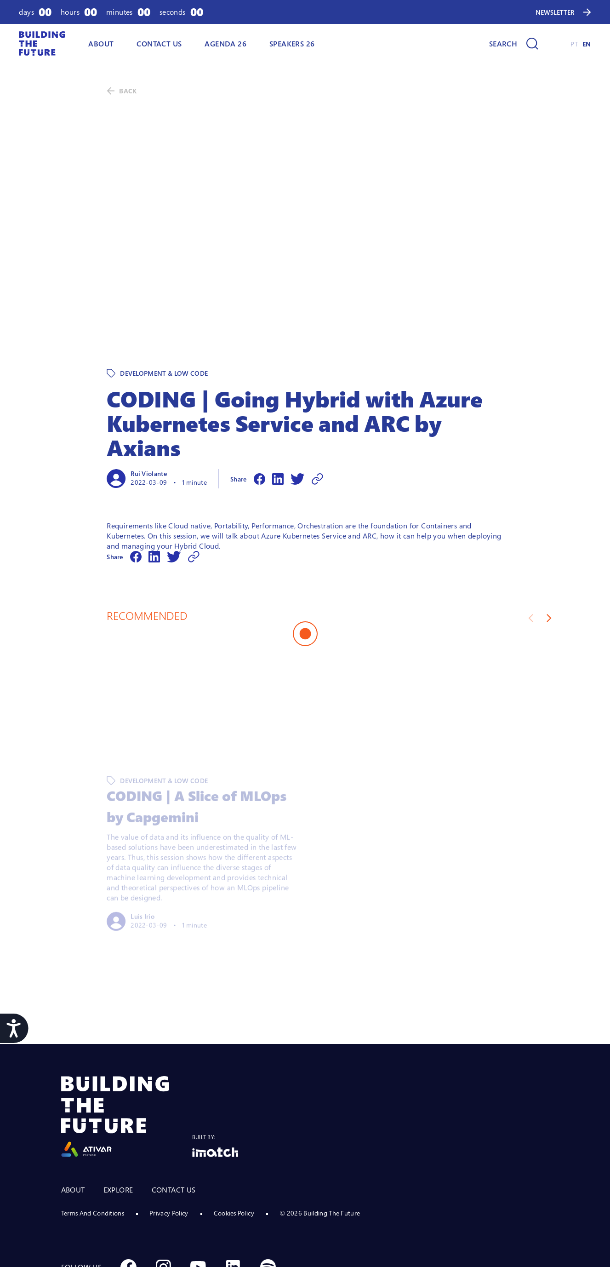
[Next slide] (549, 555)
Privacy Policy (168, 1149)
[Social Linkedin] (233, 1203)
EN (586, 44)
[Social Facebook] (128, 1203)
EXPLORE (118, 1126)
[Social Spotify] (268, 1203)
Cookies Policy (234, 1149)
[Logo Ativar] (126, 1053)
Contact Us (159, 44)
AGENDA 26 (225, 44)
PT (574, 44)
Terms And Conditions (92, 1149)
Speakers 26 (291, 44)
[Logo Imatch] (215, 1089)
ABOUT (101, 44)
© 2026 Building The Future (319, 1149)
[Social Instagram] (163, 1203)
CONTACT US (174, 1126)
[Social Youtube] (198, 1203)
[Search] (513, 44)
